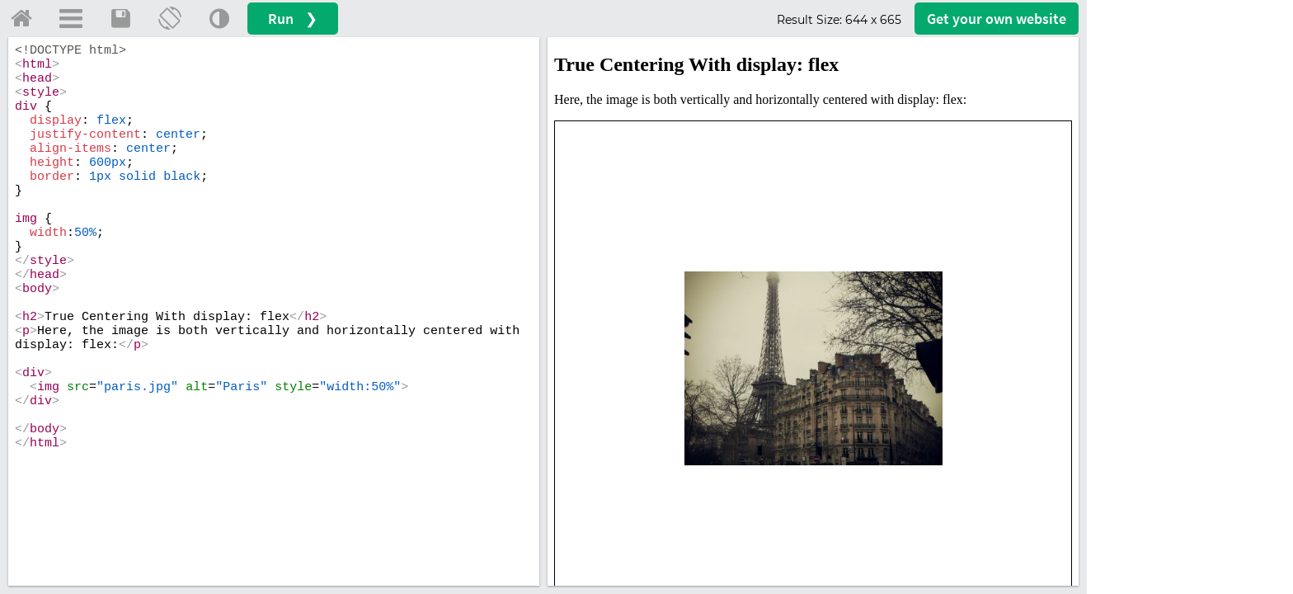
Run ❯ (292, 18)
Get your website (996, 18)
